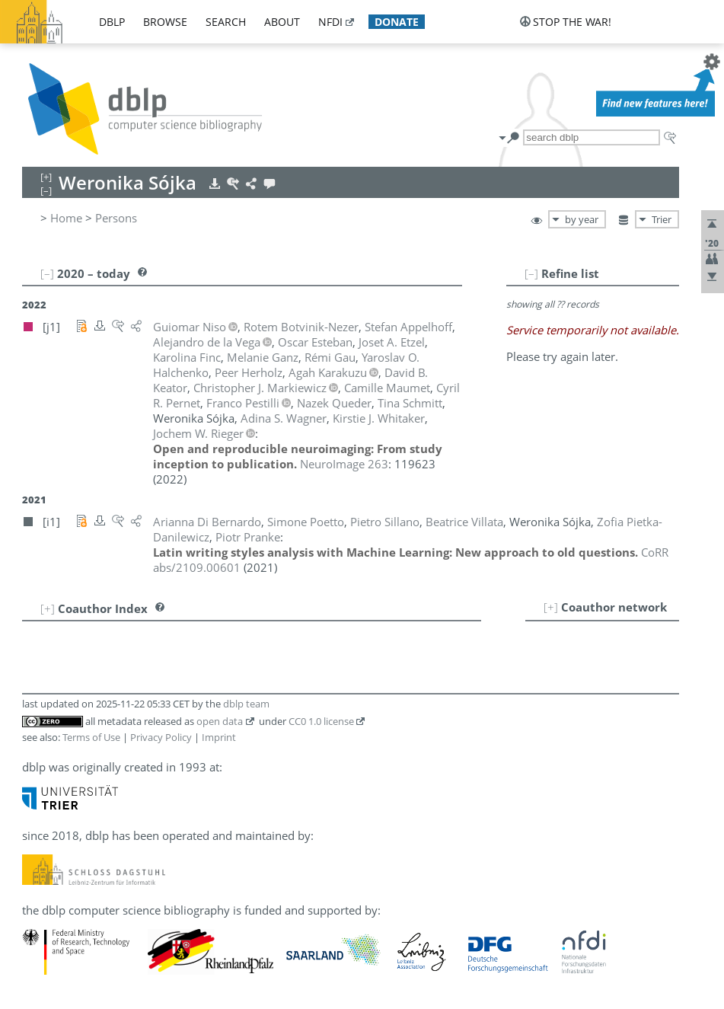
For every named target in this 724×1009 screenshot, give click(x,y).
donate (397, 21)
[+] (551, 607)
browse (165, 21)
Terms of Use (91, 737)
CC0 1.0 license (321, 721)
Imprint (219, 737)
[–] (531, 273)
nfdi (330, 21)
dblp (112, 21)
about (282, 21)
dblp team (246, 703)
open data (219, 721)
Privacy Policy (161, 737)
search (226, 21)
